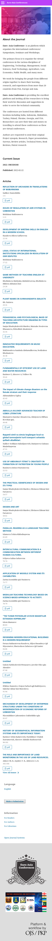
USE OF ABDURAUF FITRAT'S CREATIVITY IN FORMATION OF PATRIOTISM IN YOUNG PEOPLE (26, 462)
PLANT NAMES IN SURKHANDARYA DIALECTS (24, 298)
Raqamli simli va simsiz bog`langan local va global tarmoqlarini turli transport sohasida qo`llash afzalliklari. (24, 437)
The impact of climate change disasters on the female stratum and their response (25, 390)
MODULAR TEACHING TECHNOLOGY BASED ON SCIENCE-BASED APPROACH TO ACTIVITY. (25, 596)
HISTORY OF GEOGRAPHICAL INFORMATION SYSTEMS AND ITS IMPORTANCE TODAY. (24, 732)
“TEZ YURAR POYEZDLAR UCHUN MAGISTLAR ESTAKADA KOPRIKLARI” (24, 617)
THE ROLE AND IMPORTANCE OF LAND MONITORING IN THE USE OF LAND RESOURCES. (26, 756)
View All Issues (9, 772)
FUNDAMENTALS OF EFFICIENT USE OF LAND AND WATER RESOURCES (24, 369)
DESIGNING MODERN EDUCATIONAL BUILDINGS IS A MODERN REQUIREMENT (26, 638)
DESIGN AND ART (11, 506)
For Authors (9, 822)
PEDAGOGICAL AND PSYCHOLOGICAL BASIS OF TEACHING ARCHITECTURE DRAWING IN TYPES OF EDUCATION (25, 320)
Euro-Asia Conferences (17, 2)
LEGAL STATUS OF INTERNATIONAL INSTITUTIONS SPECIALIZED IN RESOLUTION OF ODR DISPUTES (25, 253)
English (7, 789)
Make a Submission (15, 801)
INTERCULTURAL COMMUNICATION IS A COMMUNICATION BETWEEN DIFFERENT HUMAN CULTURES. (22, 552)
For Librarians (10, 826)
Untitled (7, 661)
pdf (8, 200)
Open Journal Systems (14, 837)
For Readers (9, 818)
